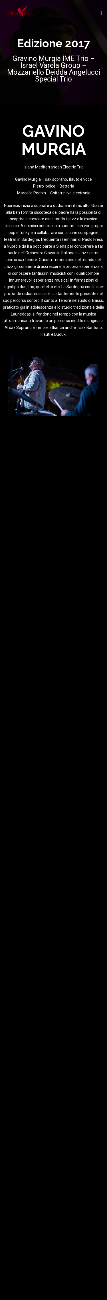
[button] (101, 13)
